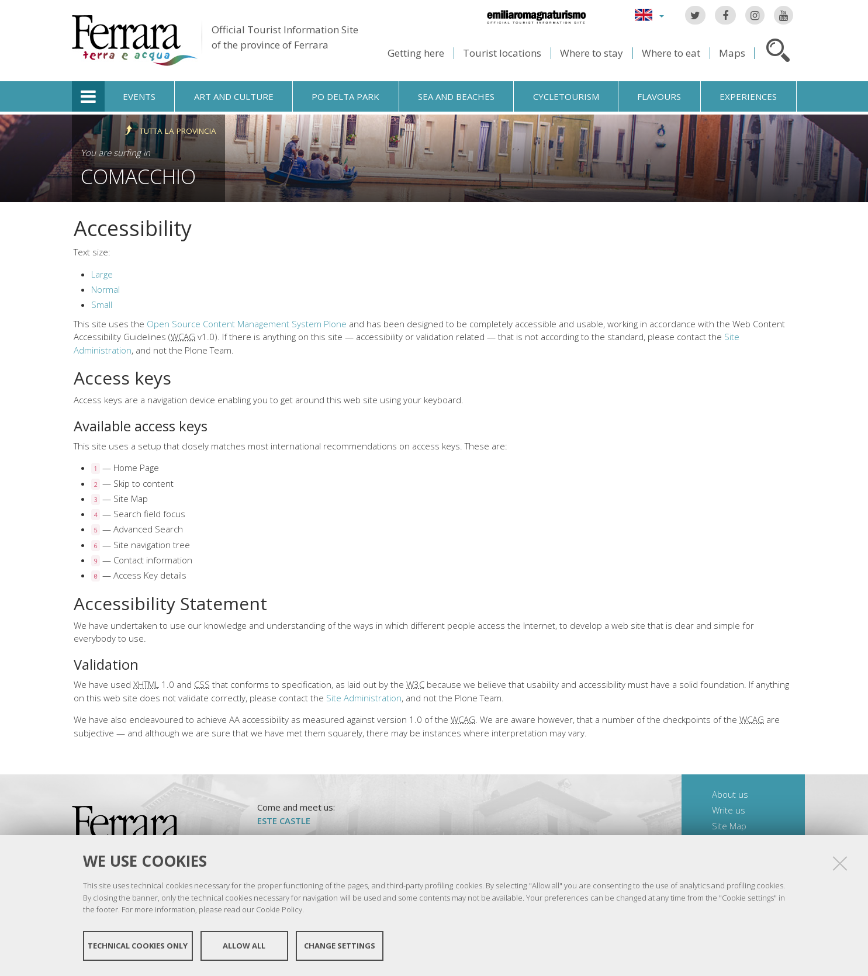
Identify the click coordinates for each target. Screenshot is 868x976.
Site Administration (364, 698)
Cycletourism (566, 96)
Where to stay (591, 53)
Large (102, 274)
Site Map (729, 826)
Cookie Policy (279, 909)
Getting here (416, 53)
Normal (105, 289)
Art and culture (234, 96)
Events (139, 96)
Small (101, 304)
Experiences (748, 96)
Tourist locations (502, 53)
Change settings (339, 945)
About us (730, 794)
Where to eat (671, 53)
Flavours (659, 96)
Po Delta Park (345, 96)
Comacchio (138, 176)
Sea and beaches (456, 96)
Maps (732, 53)
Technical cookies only (138, 945)
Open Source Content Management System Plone (247, 324)
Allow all (244, 945)
